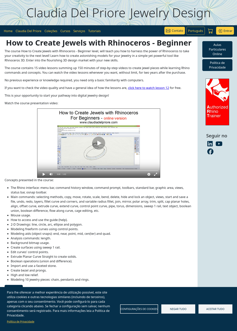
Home (8, 31)
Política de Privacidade (20, 321)
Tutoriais (94, 31)
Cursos (65, 31)
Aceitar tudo (215, 309)
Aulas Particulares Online (217, 49)
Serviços (79, 31)
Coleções (50, 31)
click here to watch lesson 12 (148, 88)
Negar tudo (178, 309)
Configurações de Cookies (139, 309)
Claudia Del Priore (29, 31)
